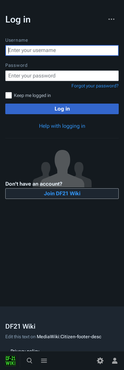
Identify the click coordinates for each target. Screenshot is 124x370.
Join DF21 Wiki (62, 193)
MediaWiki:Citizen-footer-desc (69, 336)
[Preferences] (100, 360)
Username (16, 40)
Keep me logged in (32, 95)
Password (16, 65)
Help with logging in (62, 126)
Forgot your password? (95, 85)
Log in (62, 109)
